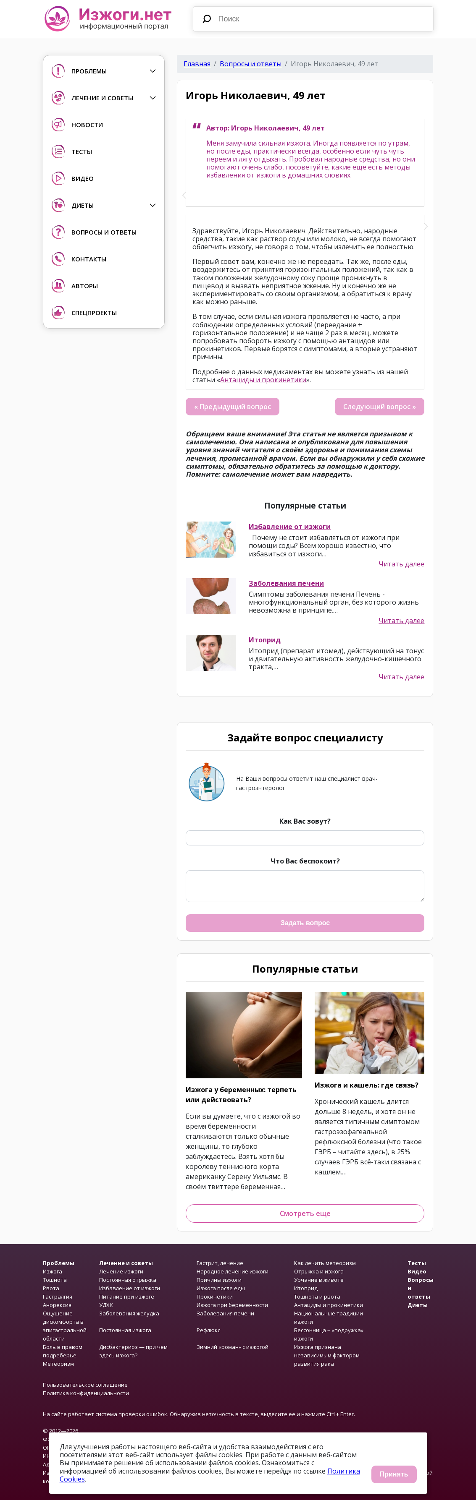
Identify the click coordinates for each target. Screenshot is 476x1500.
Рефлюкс (208, 1330)
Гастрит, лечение (220, 1263)
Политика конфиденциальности (86, 1393)
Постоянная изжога (125, 1330)
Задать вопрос (305, 922)
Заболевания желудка (129, 1313)
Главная (197, 63)
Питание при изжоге (126, 1296)
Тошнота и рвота (317, 1296)
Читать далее (401, 564)
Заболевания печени (286, 583)
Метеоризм (58, 1363)
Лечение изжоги (121, 1271)
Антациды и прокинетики (263, 379)
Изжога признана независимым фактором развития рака (327, 1355)
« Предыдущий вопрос (232, 406)
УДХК (106, 1305)
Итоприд (265, 639)
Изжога (52, 1271)
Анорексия (57, 1305)
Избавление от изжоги (290, 526)
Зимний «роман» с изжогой (232, 1347)
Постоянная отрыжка (127, 1279)
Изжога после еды (221, 1288)
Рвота (51, 1288)
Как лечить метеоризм (325, 1263)
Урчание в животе (319, 1279)
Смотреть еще (305, 1213)
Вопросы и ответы (250, 63)
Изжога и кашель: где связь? (366, 1085)
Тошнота (55, 1279)
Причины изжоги (219, 1279)
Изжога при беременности (232, 1305)
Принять (394, 1474)
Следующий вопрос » (379, 406)
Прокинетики (215, 1296)
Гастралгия (57, 1296)
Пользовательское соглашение (85, 1384)
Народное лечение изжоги (232, 1271)
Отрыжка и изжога (319, 1271)
